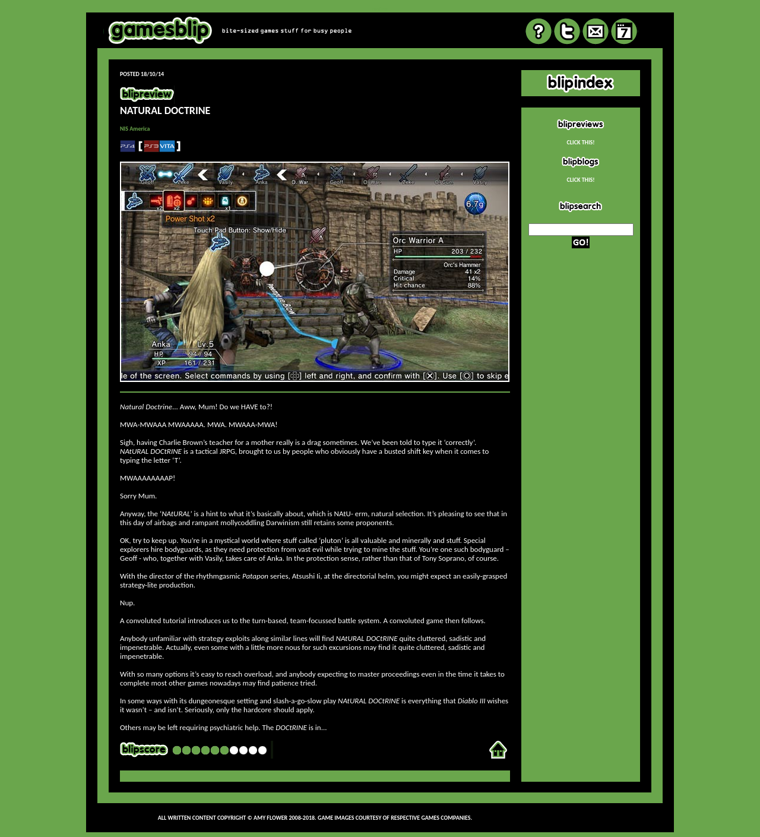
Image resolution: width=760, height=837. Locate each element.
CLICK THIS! (580, 142)
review (380, 8)
